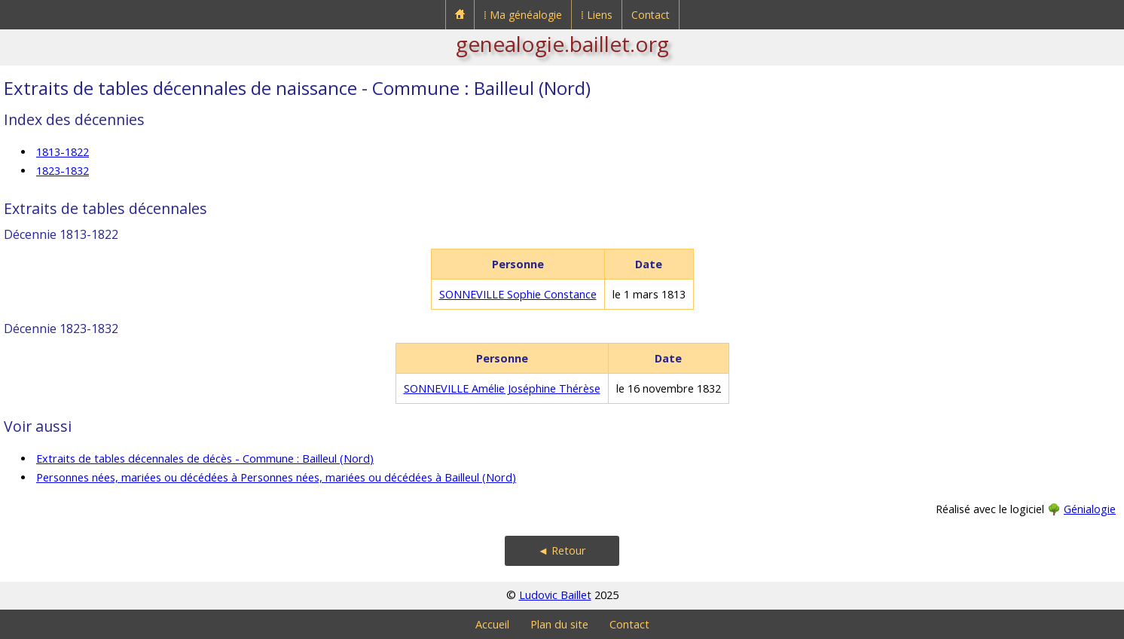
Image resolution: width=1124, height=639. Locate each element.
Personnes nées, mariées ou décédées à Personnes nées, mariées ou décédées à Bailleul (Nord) (276, 477)
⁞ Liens (596, 15)
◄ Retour (562, 550)
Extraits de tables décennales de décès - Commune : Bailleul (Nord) (205, 458)
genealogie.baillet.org (562, 43)
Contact (650, 15)
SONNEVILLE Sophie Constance (518, 294)
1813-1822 (62, 152)
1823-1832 (62, 171)
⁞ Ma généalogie (523, 15)
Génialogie (1090, 509)
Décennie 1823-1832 (61, 328)
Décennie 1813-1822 (61, 234)
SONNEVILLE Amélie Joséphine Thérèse (502, 388)
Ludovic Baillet (555, 595)
